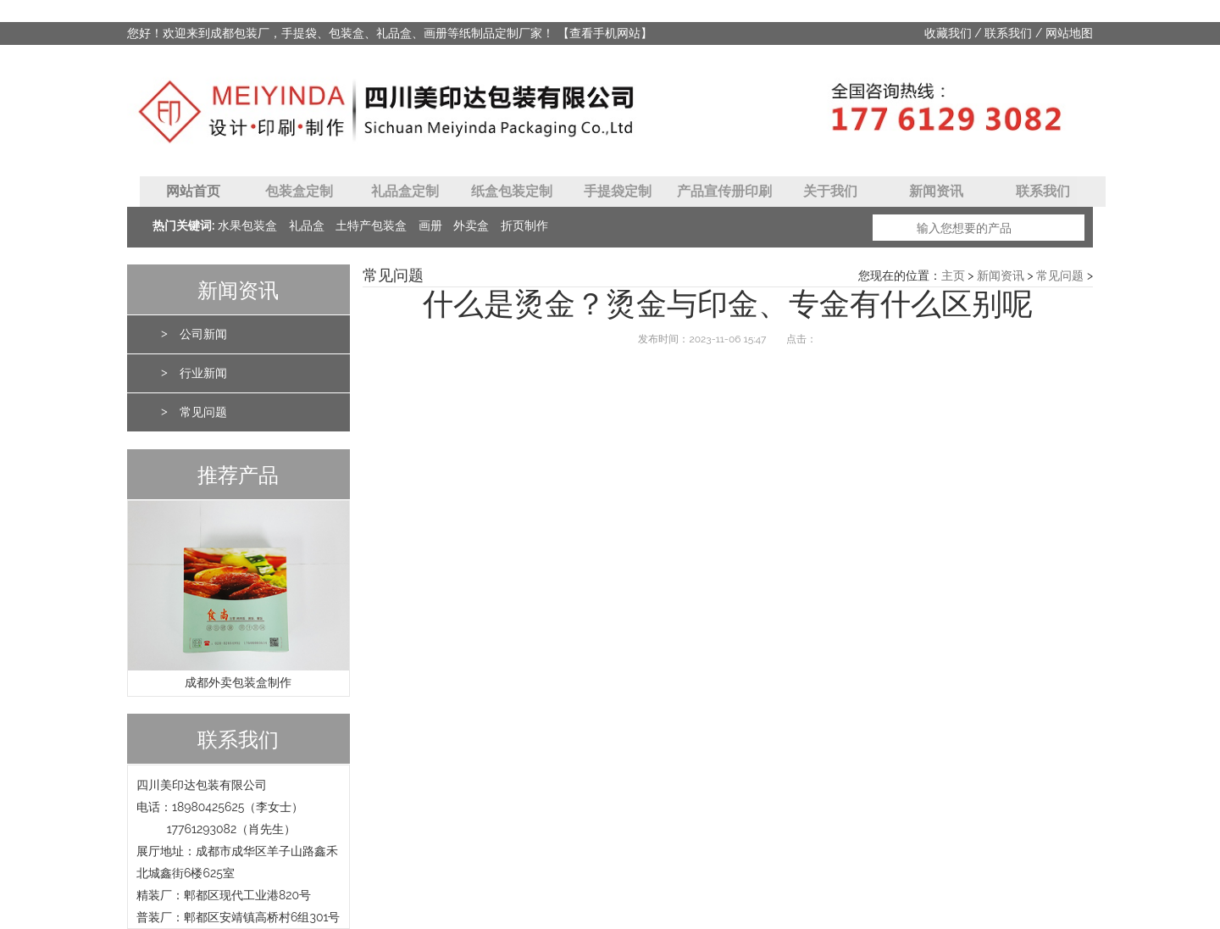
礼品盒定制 (405, 191)
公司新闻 (203, 334)
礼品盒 (306, 226)
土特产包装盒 (371, 226)
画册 (430, 226)
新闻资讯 (936, 191)
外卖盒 (471, 226)
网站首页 (193, 191)
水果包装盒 (247, 226)
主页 (953, 276)
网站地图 (1069, 33)
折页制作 (524, 226)
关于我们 (830, 191)
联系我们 (1008, 33)
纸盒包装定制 (511, 191)
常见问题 (203, 412)
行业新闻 (203, 373)
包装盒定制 (299, 191)
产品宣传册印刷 (724, 191)
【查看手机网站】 (604, 33)
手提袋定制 (618, 191)
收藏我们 (948, 33)
